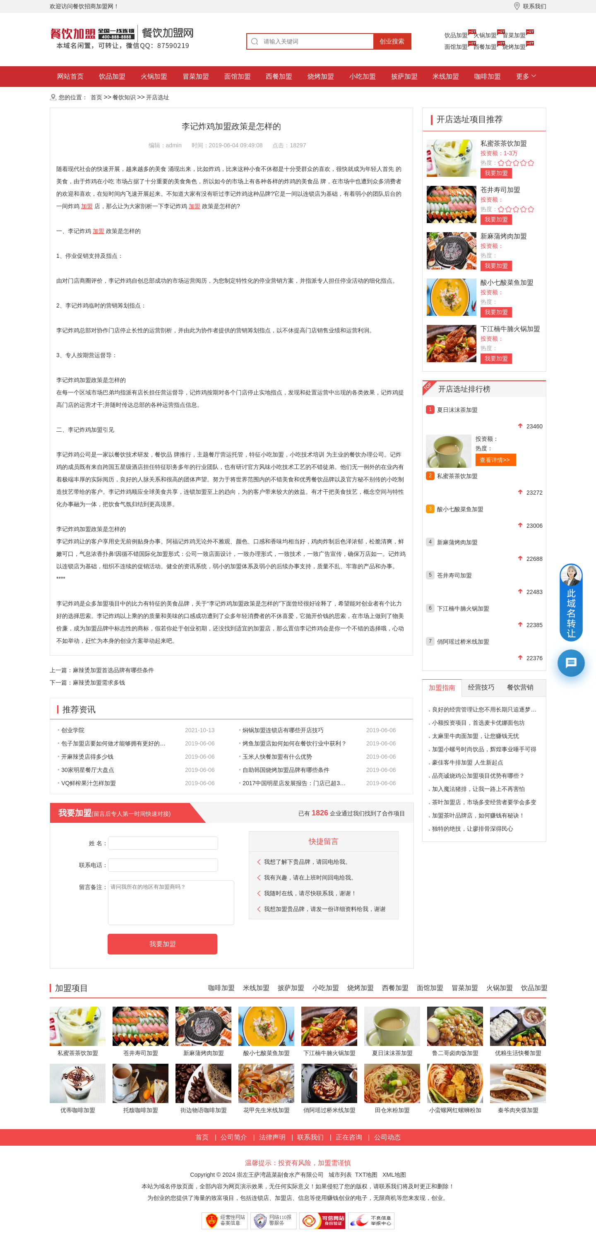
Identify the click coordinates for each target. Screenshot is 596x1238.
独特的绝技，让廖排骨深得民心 (472, 828)
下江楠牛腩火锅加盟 (510, 328)
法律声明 (272, 1137)
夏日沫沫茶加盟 (457, 409)
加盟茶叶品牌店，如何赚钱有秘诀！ (478, 815)
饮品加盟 (456, 35)
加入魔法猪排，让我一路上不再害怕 (478, 789)
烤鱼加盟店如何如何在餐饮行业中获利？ (293, 743)
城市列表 (340, 1174)
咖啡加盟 (487, 76)
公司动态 (387, 1137)
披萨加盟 (404, 76)
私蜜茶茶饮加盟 (504, 143)
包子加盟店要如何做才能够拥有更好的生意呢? (116, 743)
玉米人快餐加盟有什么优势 (275, 756)
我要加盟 (496, 173)
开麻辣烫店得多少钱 (85, 756)
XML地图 (394, 1174)
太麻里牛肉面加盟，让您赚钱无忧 (475, 736)
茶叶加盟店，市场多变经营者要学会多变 (484, 802)
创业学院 (71, 730)
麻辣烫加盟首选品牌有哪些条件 (113, 670)
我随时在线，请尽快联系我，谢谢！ (310, 893)
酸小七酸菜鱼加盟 (507, 282)
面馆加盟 (456, 46)
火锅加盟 (485, 35)
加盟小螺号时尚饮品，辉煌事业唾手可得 (484, 749)
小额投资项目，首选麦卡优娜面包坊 (478, 722)
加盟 (87, 206)
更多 (522, 76)
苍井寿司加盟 (500, 189)
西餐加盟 (485, 46)
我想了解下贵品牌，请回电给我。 (307, 861)
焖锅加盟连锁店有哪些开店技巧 (281, 730)
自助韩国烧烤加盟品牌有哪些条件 (284, 770)
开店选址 (157, 97)
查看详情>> (494, 460)
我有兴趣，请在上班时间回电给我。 (310, 877)
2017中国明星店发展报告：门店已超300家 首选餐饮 (297, 783)
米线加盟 (446, 76)
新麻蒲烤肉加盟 (504, 236)
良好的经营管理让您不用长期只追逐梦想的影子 (493, 709)
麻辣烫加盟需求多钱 (99, 682)
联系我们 (310, 1137)
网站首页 (70, 76)
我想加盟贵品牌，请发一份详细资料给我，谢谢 (325, 909)
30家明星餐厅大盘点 (86, 770)
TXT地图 (366, 1174)
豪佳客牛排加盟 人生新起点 (467, 762)
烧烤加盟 (514, 46)
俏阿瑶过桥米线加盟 (463, 641)
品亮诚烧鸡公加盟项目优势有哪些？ (478, 775)
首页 (96, 97)
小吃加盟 (362, 76)
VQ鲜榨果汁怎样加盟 (87, 783)
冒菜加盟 (514, 35)
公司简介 (234, 1137)
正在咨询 (349, 1137)
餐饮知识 (124, 97)
